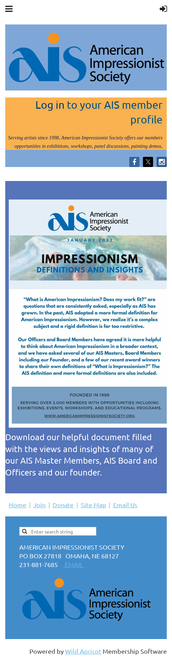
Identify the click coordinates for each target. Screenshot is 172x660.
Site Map (93, 504)
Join (39, 504)
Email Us (125, 504)
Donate (63, 504)
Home (17, 504)
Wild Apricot (83, 651)
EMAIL (73, 564)
